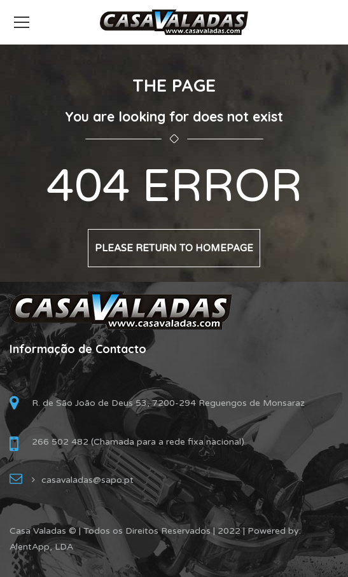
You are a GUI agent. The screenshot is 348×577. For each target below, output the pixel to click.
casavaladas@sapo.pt (87, 480)
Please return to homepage (174, 248)
